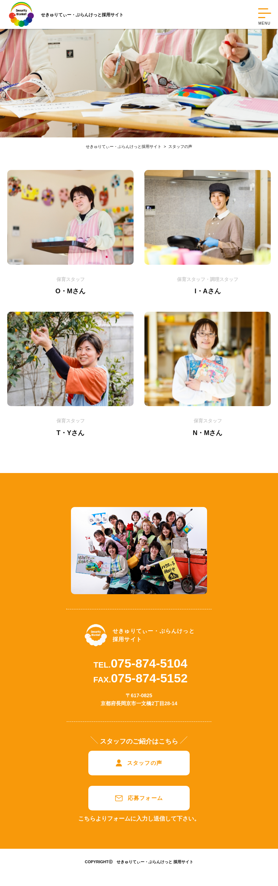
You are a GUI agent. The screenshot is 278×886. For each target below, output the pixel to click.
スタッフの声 (176, 146)
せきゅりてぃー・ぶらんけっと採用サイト (123, 146)
